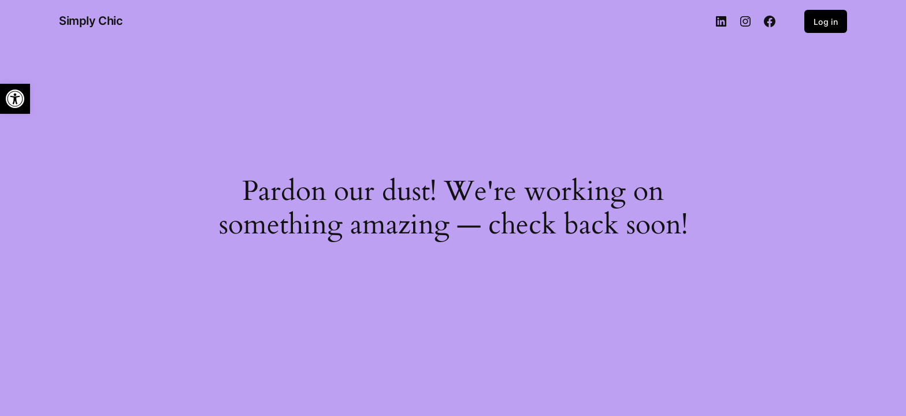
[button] (15, 99)
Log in (826, 22)
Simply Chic (91, 21)
